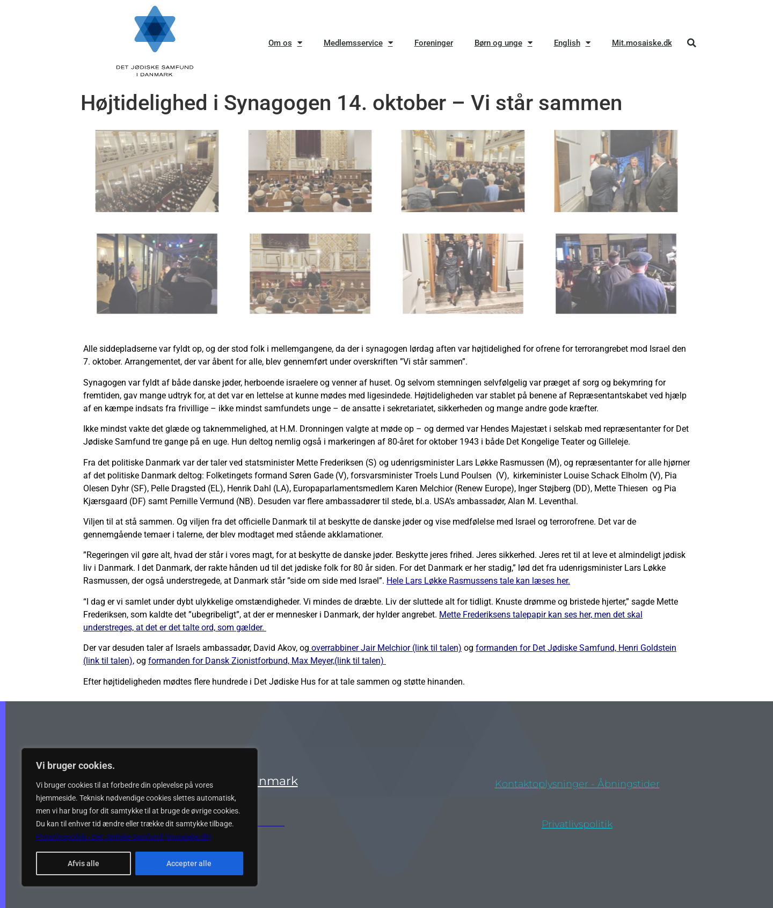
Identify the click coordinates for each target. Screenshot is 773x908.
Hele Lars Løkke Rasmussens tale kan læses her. (478, 581)
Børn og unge (504, 42)
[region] (139, 817)
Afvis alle (83, 863)
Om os (285, 42)
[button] (692, 43)
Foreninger (433, 43)
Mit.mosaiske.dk (642, 43)
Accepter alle (189, 863)
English (572, 42)
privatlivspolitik (577, 824)
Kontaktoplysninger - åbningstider (577, 784)
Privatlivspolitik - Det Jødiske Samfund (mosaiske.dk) (124, 836)
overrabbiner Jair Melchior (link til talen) (385, 648)
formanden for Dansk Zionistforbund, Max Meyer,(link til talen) (267, 661)
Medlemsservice (358, 42)
